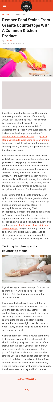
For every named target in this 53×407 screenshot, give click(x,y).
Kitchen (5, 15)
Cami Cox (8, 41)
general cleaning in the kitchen (18, 136)
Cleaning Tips (19, 15)
